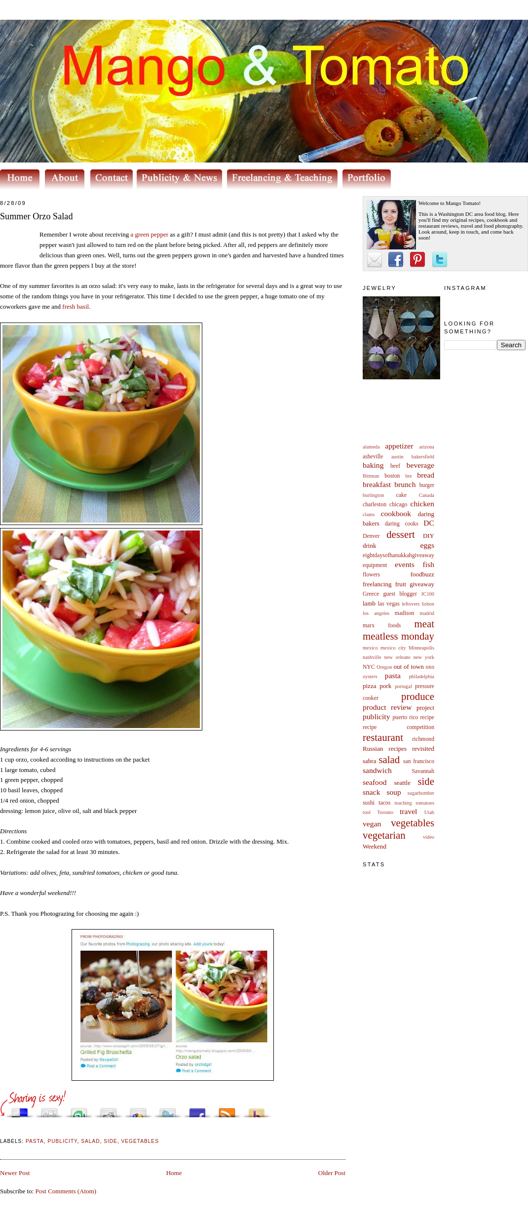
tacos (384, 803)
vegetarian (384, 835)
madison (405, 613)
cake (401, 495)
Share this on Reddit (108, 1110)
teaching (403, 803)
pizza (369, 686)
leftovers (410, 604)
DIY (428, 535)
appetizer (399, 446)
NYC (369, 667)
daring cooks (401, 524)
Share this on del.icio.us (20, 1110)
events (405, 564)
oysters (370, 676)
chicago (398, 504)
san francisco (418, 761)
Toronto (385, 812)
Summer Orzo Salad (36, 216)
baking (373, 465)
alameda (371, 446)
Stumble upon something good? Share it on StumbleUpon (79, 1110)
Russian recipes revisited (398, 748)
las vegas (389, 604)
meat (424, 623)
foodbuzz (422, 574)
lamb (369, 603)
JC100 (427, 594)
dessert (400, 534)
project (425, 707)
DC (428, 523)
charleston (374, 504)
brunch (404, 484)
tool (367, 812)
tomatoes (425, 803)
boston (392, 476)
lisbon (428, 604)
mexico (370, 648)
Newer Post (15, 1173)
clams (369, 514)
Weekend (374, 846)
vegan (372, 823)
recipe (427, 717)
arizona (426, 446)
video (428, 837)
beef (395, 466)
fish (428, 564)
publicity (376, 716)
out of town (409, 666)
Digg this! (49, 1110)
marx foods (382, 625)
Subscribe (227, 1110)
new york (424, 657)
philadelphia (421, 676)
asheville (373, 456)
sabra (369, 761)
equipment (375, 565)
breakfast (377, 484)
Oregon (384, 667)
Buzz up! (256, 1110)
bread (425, 475)
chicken (423, 503)
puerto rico (405, 717)
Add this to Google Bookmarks (138, 1110)
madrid (427, 613)
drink (369, 545)
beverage (420, 465)
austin (397, 456)
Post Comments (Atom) (66, 1191)
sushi (369, 803)
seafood (375, 782)
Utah (429, 812)
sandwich (377, 770)
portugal (403, 686)
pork (385, 686)
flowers (371, 574)
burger (426, 485)
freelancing (377, 584)
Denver (371, 536)
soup (393, 792)
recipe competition (398, 727)
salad (389, 759)
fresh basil (75, 306)
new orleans (397, 657)
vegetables (412, 822)
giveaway (422, 584)
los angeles (376, 613)
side (425, 781)
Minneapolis (421, 648)
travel (408, 811)
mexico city (393, 648)
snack (371, 792)
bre (408, 476)
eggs (427, 545)
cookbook (396, 513)
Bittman (371, 476)
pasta (393, 675)
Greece (371, 594)
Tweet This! (168, 1110)
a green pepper (150, 234)
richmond (423, 739)
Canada (426, 495)
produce (417, 696)
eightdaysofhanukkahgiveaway (398, 555)
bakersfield (423, 456)
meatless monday (398, 636)
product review (387, 707)
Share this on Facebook (197, 1110)
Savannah (423, 771)
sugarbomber (421, 793)
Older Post (331, 1173)
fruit (400, 584)
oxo (429, 667)
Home (174, 1173)
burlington (373, 495)
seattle (402, 782)
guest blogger (400, 594)
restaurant (383, 737)
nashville (372, 657)
